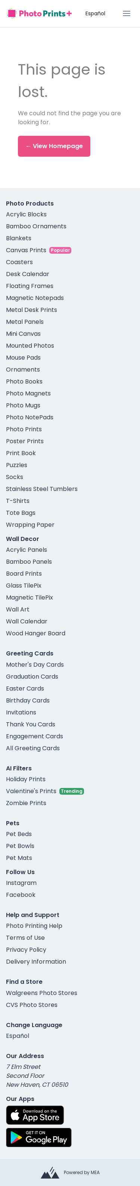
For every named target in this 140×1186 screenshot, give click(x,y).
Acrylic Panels (26, 549)
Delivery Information (36, 961)
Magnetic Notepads (35, 298)
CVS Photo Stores (31, 1005)
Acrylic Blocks (26, 214)
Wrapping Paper (30, 524)
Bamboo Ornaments (36, 226)
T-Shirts (17, 501)
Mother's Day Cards (35, 664)
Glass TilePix (23, 585)
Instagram (21, 883)
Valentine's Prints (31, 791)
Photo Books (24, 381)
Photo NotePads (29, 417)
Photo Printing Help (34, 925)
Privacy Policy (26, 949)
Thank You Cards (30, 724)
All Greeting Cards (33, 748)
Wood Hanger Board (35, 633)
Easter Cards (25, 688)
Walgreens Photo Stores (41, 993)
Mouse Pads (23, 357)
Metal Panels (25, 321)
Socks (14, 477)
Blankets (18, 238)
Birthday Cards (28, 700)
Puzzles (16, 465)
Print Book (21, 453)
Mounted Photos (30, 345)
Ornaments (23, 369)
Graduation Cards (32, 676)
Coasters (19, 262)
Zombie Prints (26, 803)
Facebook (20, 895)
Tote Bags (20, 512)
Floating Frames (29, 286)
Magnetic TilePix (29, 597)
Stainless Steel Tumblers (42, 489)
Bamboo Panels (29, 561)
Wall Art (17, 609)
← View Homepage (54, 146)
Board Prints (24, 573)
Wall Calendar (26, 621)
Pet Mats (19, 858)
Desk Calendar (27, 274)
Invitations (21, 712)
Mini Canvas (23, 333)
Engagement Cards (34, 736)
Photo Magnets (28, 393)
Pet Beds (19, 834)
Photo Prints (24, 429)
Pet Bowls (20, 846)
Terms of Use (25, 937)
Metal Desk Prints (31, 310)
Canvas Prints (26, 250)
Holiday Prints (26, 779)
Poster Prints (25, 441)
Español (95, 13)
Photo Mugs (23, 405)
